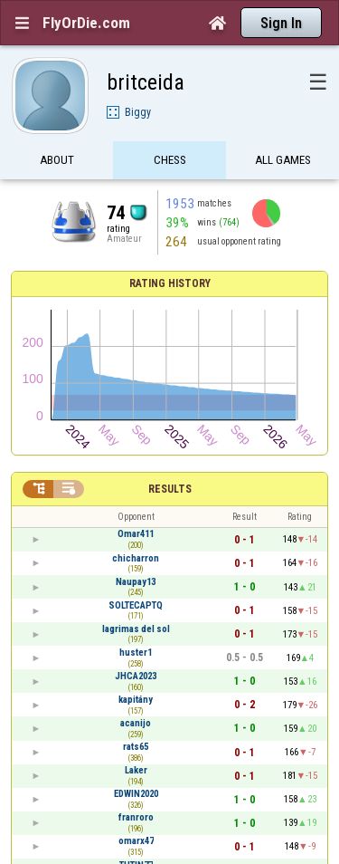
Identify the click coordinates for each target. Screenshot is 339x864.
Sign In (281, 23)
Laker (136, 770)
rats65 (135, 747)
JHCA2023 (135, 676)
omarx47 (136, 841)
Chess (170, 161)
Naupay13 (135, 582)
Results (170, 489)
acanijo (135, 723)
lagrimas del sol (136, 629)
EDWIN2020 (136, 794)
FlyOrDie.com (86, 23)
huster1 (135, 652)
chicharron (135, 558)
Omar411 (136, 534)
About (57, 161)
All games (283, 161)
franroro (136, 817)
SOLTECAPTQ (135, 605)
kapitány (135, 700)
